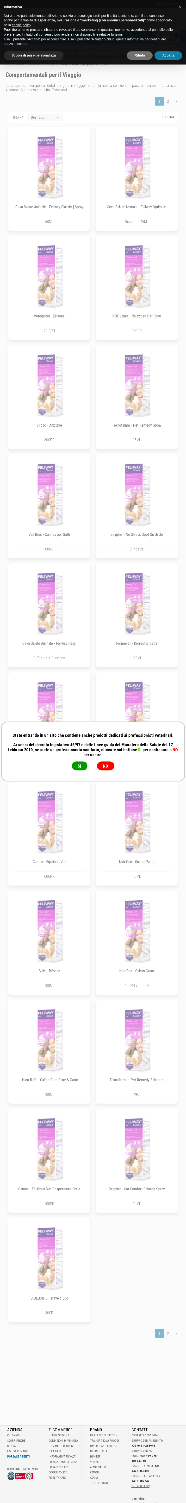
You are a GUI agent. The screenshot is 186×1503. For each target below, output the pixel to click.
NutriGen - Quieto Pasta (136, 861)
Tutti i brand (99, 1483)
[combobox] (45, 117)
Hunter (95, 1456)
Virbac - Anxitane (49, 425)
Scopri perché (16, 1440)
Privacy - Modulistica (63, 1462)
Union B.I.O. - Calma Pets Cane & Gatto (49, 1080)
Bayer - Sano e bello (103, 1446)
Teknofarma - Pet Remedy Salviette (137, 1080)
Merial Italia (98, 1451)
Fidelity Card (57, 1477)
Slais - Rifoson (49, 971)
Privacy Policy (58, 1467)
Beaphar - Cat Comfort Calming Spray (137, 1189)
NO (105, 766)
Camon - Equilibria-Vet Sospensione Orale (49, 1189)
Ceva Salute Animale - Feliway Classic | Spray (49, 207)
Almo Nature (98, 1467)
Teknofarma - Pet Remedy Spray (136, 425)
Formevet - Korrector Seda (136, 643)
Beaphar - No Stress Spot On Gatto (136, 534)
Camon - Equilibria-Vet (49, 861)
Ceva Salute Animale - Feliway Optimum (136, 207)
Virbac (94, 1462)
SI (79, 766)
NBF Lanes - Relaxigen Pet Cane (136, 316)
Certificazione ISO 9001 (22, 1469)
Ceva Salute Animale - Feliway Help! (49, 643)
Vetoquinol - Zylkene (49, 316)
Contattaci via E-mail (145, 1435)
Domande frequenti (62, 1446)
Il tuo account (59, 1435)
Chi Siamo (13, 1435)
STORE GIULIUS (140, 1486)
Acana (94, 1477)
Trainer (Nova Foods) (104, 1440)
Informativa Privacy (62, 1456)
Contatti (13, 1446)
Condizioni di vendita (63, 1440)
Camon (94, 1472)
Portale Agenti (18, 1456)
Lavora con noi (17, 1451)
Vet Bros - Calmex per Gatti (49, 534)
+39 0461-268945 (143, 1445)
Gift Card (55, 1451)
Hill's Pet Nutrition (104, 1435)
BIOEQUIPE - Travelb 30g (49, 1298)
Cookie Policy (58, 1472)
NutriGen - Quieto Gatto (136, 971)
